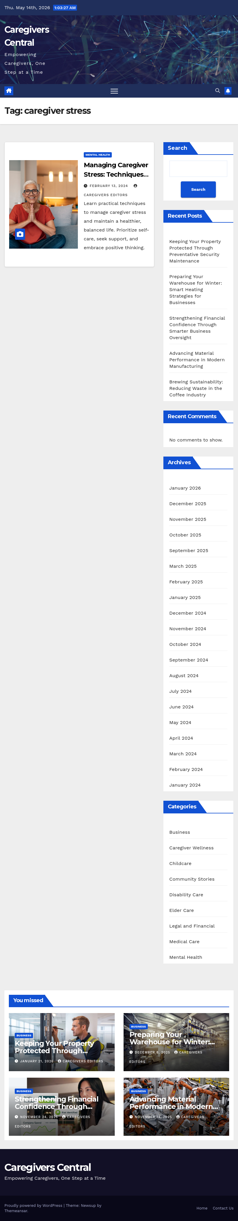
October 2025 (185, 535)
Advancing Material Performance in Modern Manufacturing (197, 359)
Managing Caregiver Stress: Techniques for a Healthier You (116, 174)
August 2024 (183, 675)
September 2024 (188, 660)
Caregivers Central (47, 1167)
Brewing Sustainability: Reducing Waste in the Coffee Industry (196, 388)
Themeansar (15, 1211)
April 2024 (181, 738)
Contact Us (223, 1208)
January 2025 (185, 597)
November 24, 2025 (39, 1117)
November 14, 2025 (154, 1117)
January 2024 (185, 785)
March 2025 (183, 566)
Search (177, 148)
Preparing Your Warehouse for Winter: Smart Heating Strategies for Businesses (195, 289)
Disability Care (186, 894)
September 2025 (188, 550)
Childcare (180, 863)
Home (201, 1208)
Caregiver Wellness (191, 848)
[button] (217, 90)
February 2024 (186, 769)
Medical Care (184, 941)
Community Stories (192, 879)
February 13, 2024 (109, 186)
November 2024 (187, 628)
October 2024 (185, 644)
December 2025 (187, 503)
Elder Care (181, 910)
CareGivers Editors (80, 1061)
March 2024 (183, 753)
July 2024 (180, 691)
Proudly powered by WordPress (34, 1205)
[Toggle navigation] (114, 91)
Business (179, 832)
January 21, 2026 (37, 1061)
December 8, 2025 (153, 1052)
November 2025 (187, 519)
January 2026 (185, 488)
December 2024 (187, 613)
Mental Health (98, 154)
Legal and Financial (192, 926)
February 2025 (186, 582)
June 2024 (181, 707)
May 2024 (180, 722)
